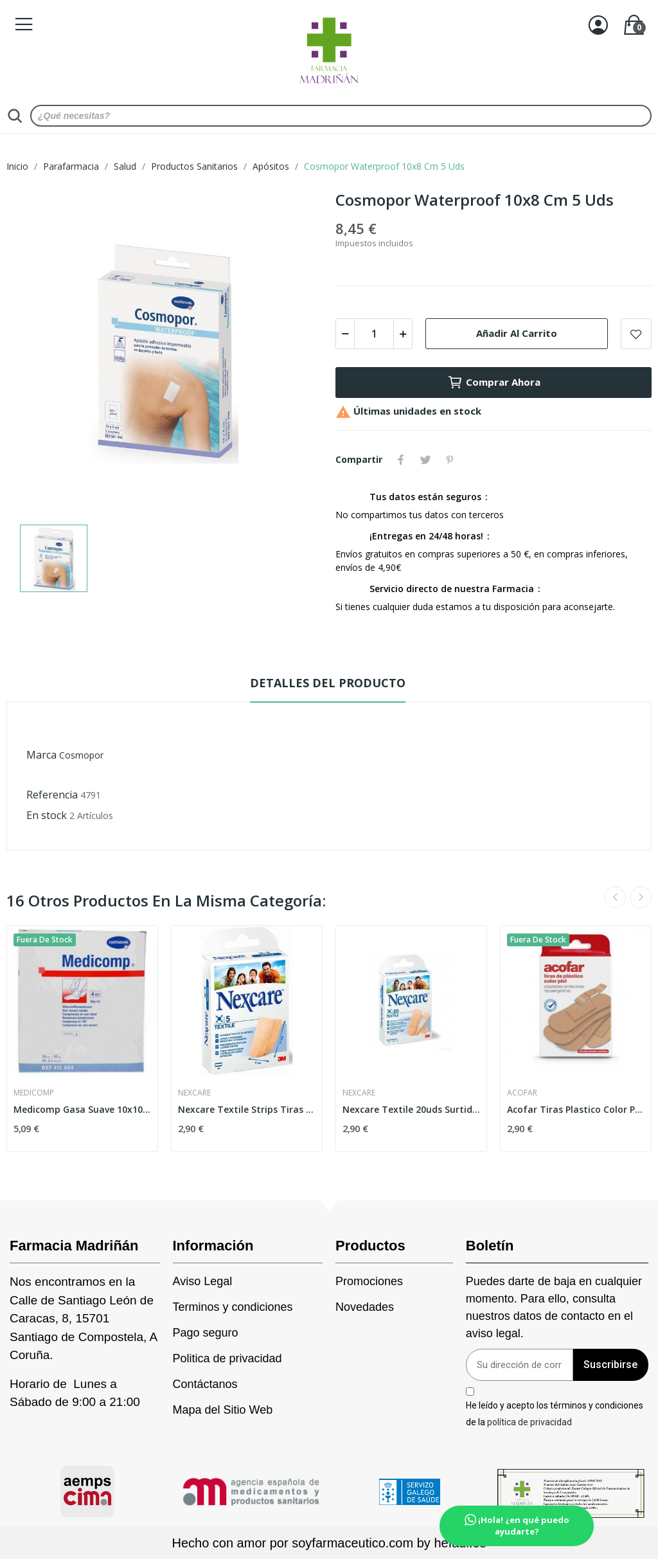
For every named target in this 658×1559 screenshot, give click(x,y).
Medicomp (33, 1093)
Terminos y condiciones (233, 1307)
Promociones (369, 1281)
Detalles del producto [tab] (327, 682)
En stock (46, 815)
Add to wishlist (636, 333)
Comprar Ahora (493, 382)
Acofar (522, 1093)
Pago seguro (205, 1332)
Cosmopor (81, 755)
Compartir (401, 459)
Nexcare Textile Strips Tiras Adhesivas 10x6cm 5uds (247, 1109)
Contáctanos (205, 1384)
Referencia (52, 795)
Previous (615, 897)
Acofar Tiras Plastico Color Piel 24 (576, 1109)
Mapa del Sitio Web (223, 1409)
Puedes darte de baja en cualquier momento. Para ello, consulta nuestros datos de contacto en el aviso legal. (554, 1307)
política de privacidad (529, 1421)
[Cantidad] (374, 333)
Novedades (364, 1307)
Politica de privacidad (227, 1358)
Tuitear (425, 459)
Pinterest (450, 459)
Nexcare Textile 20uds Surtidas (411, 1109)
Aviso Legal (203, 1281)
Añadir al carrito (516, 333)
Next (641, 897)
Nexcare (194, 1093)
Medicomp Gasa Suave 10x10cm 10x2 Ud (82, 1109)
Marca (41, 755)
